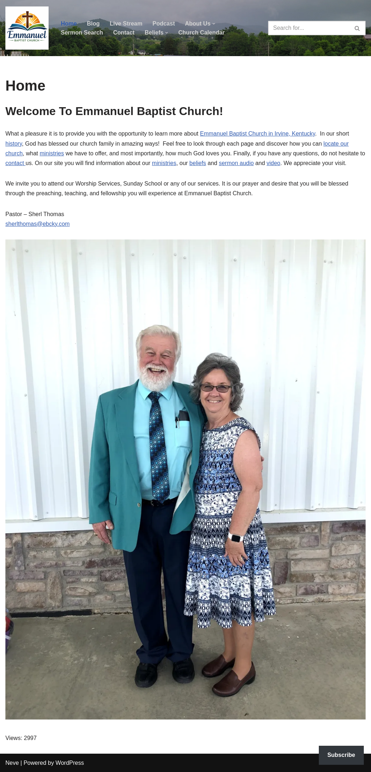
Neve (12, 763)
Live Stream (126, 23)
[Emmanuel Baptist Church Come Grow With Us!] (27, 28)
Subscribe (341, 755)
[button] (213, 23)
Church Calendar (201, 32)
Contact (124, 32)
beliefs (197, 163)
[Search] (308, 28)
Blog (93, 23)
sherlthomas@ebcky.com (37, 224)
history (13, 144)
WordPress (69, 763)
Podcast (164, 23)
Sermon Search (82, 32)
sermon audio (236, 163)
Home (69, 23)
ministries (52, 153)
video (273, 163)
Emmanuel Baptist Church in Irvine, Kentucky (257, 134)
